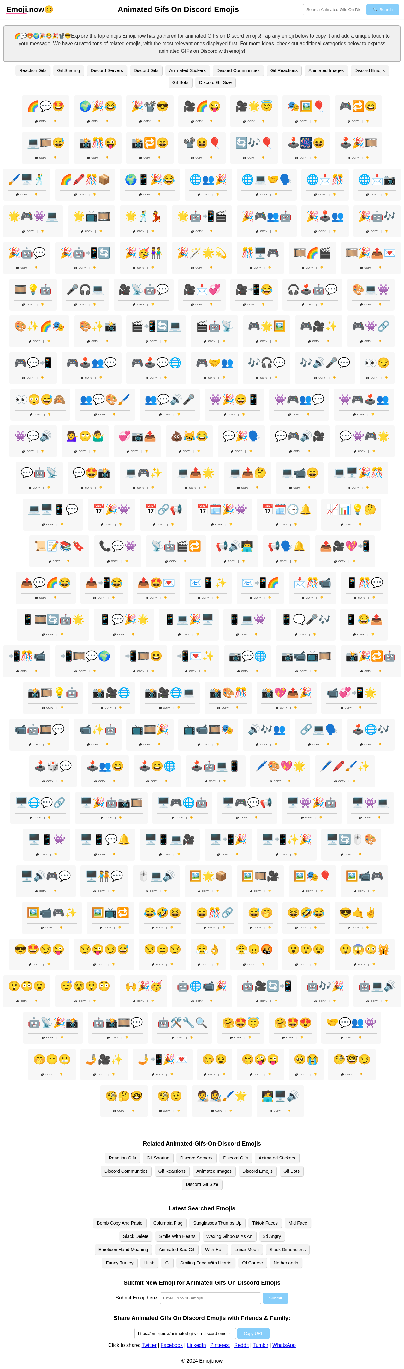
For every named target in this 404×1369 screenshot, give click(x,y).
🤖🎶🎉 (325, 986)
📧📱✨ (208, 582)
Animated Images (326, 70)
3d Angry (272, 1236)
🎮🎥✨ (319, 326)
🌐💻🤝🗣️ (266, 179)
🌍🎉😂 (98, 106)
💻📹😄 (300, 472)
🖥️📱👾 (47, 839)
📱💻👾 (247, 619)
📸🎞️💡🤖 (53, 692)
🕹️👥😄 (105, 766)
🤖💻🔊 (377, 986)
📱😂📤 (364, 619)
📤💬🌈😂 (46, 582)
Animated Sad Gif (176, 1249)
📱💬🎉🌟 (124, 619)
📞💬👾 (118, 546)
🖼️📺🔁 (110, 912)
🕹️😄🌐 (157, 766)
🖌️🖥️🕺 (27, 179)
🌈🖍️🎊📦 (85, 179)
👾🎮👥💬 (299, 399)
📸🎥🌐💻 (170, 692)
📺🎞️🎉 (150, 729)
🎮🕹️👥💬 (91, 362)
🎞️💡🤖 (33, 289)
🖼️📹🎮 (364, 876)
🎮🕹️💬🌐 (156, 362)
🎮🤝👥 (215, 362)
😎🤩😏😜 (39, 949)
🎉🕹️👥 (325, 216)
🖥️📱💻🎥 (170, 839)
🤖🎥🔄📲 (266, 986)
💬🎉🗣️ (241, 436)
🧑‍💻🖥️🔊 (280, 1096)
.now (25, 9)
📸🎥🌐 (111, 692)
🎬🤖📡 (215, 326)
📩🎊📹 (312, 582)
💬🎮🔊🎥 (300, 436)
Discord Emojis (369, 70)
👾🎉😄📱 (234, 399)
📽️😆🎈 (202, 143)
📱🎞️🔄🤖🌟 (53, 619)
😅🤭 (260, 912)
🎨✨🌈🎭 (39, 326)
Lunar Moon (247, 1249)
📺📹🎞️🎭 (208, 729)
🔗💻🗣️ (319, 729)
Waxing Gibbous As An (229, 1236)
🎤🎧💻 (85, 289)
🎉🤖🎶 (377, 216)
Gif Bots (180, 82)
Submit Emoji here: (137, 1297)
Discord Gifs (146, 70)
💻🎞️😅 (46, 143)
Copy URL (253, 1333)
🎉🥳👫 (144, 253)
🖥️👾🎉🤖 (312, 802)
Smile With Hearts (177, 1236)
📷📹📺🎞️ (306, 656)
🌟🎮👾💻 (33, 216)
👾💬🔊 (33, 436)
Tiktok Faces (265, 1223)
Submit (275, 1298)
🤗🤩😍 (293, 1022)
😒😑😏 (162, 949)
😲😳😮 (27, 986)
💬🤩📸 (91, 472)
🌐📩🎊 (325, 179)
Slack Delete (136, 1236)
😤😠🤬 (254, 949)
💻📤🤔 (248, 472)
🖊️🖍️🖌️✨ (345, 766)
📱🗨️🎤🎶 (305, 619)
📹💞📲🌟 (351, 692)
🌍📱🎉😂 (150, 179)
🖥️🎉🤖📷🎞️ (111, 802)
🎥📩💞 (202, 289)
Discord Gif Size (215, 82)
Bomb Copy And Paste (120, 1223)
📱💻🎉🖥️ (188, 619)
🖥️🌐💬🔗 (40, 802)
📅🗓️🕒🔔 (286, 509)
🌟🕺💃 (144, 216)
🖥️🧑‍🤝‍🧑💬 (104, 876)
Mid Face (297, 1223)
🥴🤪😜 (260, 1059)
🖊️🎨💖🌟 (280, 766)
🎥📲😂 (254, 289)
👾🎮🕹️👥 (364, 399)
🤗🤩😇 (241, 1022)
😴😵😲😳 (85, 986)
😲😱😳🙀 (364, 949)
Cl (167, 1262)
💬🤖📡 (39, 472)
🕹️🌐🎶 (371, 729)
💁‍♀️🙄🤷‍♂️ (85, 436)
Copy (40, 121)
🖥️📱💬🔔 (105, 839)
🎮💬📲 (33, 362)
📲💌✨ (196, 656)
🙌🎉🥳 (144, 986)
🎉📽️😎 (150, 106)
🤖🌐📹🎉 (202, 986)
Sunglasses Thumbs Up (217, 1223)
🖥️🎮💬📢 (247, 802)
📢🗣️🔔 (287, 546)
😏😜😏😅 (104, 949)
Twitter (149, 1345)
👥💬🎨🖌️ (105, 399)
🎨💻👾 (371, 289)
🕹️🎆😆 (306, 143)
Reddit (241, 1345)
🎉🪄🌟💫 (202, 253)
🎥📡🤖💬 (143, 289)
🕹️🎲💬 (53, 766)
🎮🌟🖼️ (267, 326)
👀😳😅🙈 (40, 399)
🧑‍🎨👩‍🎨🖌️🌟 (222, 1096)
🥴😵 (214, 1059)
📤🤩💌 (156, 582)
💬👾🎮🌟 (364, 436)
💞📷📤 (137, 436)
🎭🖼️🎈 (306, 106)
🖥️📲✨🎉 (286, 839)
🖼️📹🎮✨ (52, 912)
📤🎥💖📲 (345, 546)
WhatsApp (284, 1345)
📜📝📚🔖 (59, 546)
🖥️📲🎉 (228, 839)
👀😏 (377, 362)
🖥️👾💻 (370, 802)
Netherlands (286, 1262)
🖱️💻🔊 (156, 876)
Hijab (149, 1262)
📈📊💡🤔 (351, 509)
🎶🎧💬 (267, 362)
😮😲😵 (306, 949)
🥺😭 (306, 1059)
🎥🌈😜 (202, 106)
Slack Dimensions (288, 1249)
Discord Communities (238, 70)
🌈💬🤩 (46, 106)
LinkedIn (196, 1345)
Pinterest (220, 1345)
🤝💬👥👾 (351, 1022)
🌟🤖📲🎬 (202, 216)
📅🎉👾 (111, 509)
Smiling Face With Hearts (205, 1262)
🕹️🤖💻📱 (215, 766)
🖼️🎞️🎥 (260, 876)
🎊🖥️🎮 (260, 253)
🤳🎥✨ (104, 1059)
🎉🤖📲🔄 (85, 253)
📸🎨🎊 (228, 692)
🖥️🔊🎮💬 (46, 876)
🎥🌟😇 (254, 106)
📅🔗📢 (163, 509)
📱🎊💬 (364, 582)
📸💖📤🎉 (286, 692)
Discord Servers (107, 70)
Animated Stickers (187, 70)
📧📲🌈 (260, 582)
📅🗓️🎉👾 (222, 509)
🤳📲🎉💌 (162, 1059)
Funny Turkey (119, 1262)
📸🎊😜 (98, 143)
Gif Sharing (68, 70)
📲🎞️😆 (144, 656)
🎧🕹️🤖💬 (312, 289)
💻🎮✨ (144, 472)
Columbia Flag (168, 1223)
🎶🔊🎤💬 (325, 362)
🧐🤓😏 (352, 1059)
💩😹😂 (189, 436)
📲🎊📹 (27, 656)
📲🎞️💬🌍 (85, 656)
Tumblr (260, 1345)
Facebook (172, 1345)
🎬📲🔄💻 (156, 326)
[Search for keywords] (333, 9)
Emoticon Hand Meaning (123, 1249)
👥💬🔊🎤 (170, 399)
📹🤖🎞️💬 (39, 729)
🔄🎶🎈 (254, 143)
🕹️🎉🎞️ (358, 143)
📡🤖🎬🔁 (176, 546)
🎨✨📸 (98, 326)
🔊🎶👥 (267, 729)
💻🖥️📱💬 (53, 509)
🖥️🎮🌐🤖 (182, 802)
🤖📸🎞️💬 (117, 1022)
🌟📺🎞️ (91, 216)
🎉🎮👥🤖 (266, 216)
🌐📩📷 (377, 179)
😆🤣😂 (306, 912)
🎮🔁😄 (358, 106)
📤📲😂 (104, 582)
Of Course (252, 1262)
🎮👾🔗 (371, 326)
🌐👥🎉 (208, 179)
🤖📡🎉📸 (53, 1022)
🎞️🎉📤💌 (371, 253)
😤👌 (208, 949)
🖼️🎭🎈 (312, 876)
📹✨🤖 (98, 729)
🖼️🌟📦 (208, 876)
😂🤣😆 (162, 912)
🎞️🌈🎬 (312, 253)
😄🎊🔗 (215, 912)
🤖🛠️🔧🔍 (182, 1022)
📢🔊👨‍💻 (234, 546)
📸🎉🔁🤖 (371, 656)
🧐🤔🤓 (124, 1096)
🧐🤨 (169, 1096)
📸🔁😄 (150, 143)
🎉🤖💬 (27, 253)
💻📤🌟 (196, 472)
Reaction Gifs (32, 70)
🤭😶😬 (52, 1059)
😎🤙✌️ (358, 912)
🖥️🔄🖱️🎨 (351, 839)
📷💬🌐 (248, 656)
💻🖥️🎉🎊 (358, 472)
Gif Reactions (284, 70)
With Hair (214, 1249)
